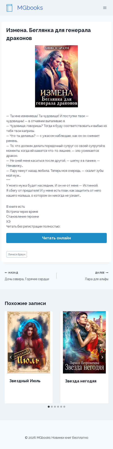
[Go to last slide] (11, 357)
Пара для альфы (84, 275)
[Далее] (102, 357)
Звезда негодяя (80, 381)
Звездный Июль (25, 381)
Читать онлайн (56, 238)
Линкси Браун (16, 254)
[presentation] (29, 342)
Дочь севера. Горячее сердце (29, 275)
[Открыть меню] (104, 8)
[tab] (49, 407)
